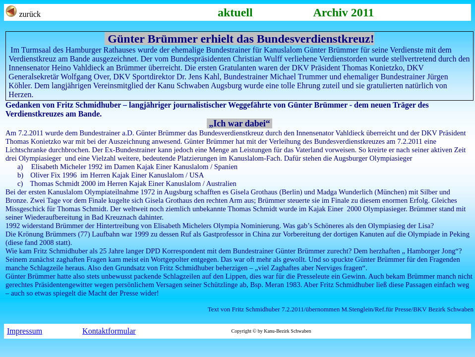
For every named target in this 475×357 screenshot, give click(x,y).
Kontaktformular (109, 331)
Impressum (24, 331)
